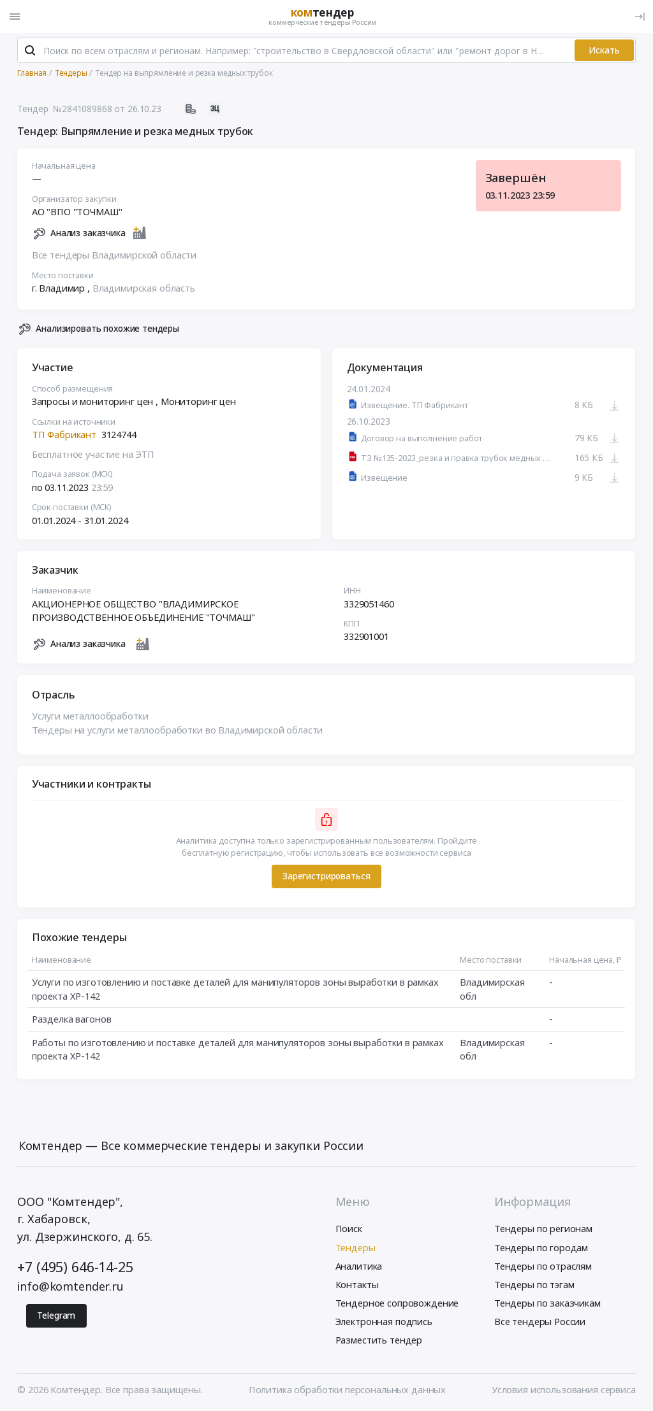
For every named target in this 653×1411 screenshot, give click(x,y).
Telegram (56, 1315)
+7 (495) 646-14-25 (75, 1267)
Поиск (348, 1228)
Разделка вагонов (72, 1018)
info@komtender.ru (70, 1286)
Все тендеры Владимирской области (114, 254)
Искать (604, 50)
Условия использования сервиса (564, 1389)
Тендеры (355, 1247)
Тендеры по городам (541, 1247)
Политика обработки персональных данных (347, 1389)
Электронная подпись (383, 1321)
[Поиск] (30, 50)
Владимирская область (143, 287)
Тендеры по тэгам (534, 1284)
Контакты (357, 1284)
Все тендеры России (539, 1321)
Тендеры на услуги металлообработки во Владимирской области (177, 729)
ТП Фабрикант (64, 434)
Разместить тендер (379, 1339)
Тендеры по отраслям (543, 1265)
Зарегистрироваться (326, 876)
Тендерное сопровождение (397, 1302)
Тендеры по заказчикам (547, 1302)
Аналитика (359, 1265)
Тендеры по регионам (543, 1228)
